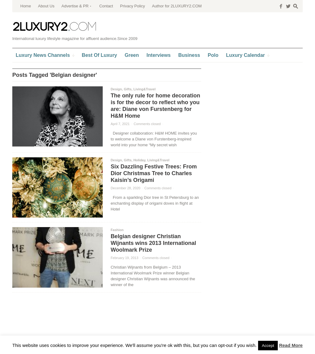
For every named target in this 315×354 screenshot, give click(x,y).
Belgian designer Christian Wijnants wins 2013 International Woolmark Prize (153, 243)
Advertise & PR (75, 6)
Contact (106, 6)
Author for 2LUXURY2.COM (177, 6)
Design (116, 89)
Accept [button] (268, 345)
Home (25, 6)
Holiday (140, 160)
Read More (291, 345)
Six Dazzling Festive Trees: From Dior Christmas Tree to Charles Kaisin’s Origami (154, 173)
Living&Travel (145, 89)
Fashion (117, 230)
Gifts (127, 89)
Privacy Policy (132, 6)
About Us (46, 6)
